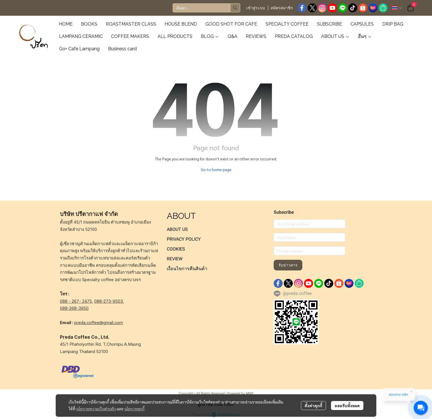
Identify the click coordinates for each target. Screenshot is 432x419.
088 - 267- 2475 (76, 301)
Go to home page (216, 169)
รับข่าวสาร (288, 265)
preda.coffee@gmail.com (98, 322)
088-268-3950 (74, 308)
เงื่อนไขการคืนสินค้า (187, 268)
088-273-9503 (108, 301)
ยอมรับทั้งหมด (347, 405)
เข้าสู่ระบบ (255, 8)
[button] (206, 8)
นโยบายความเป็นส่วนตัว (96, 408)
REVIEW (175, 258)
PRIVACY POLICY (184, 239)
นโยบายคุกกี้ (134, 408)
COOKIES (176, 249)
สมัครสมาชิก (282, 8)
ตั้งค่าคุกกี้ (313, 405)
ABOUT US (177, 229)
